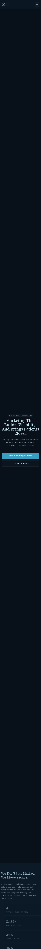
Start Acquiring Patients (20, 456)
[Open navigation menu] (37, 4)
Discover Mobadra (20, 464)
